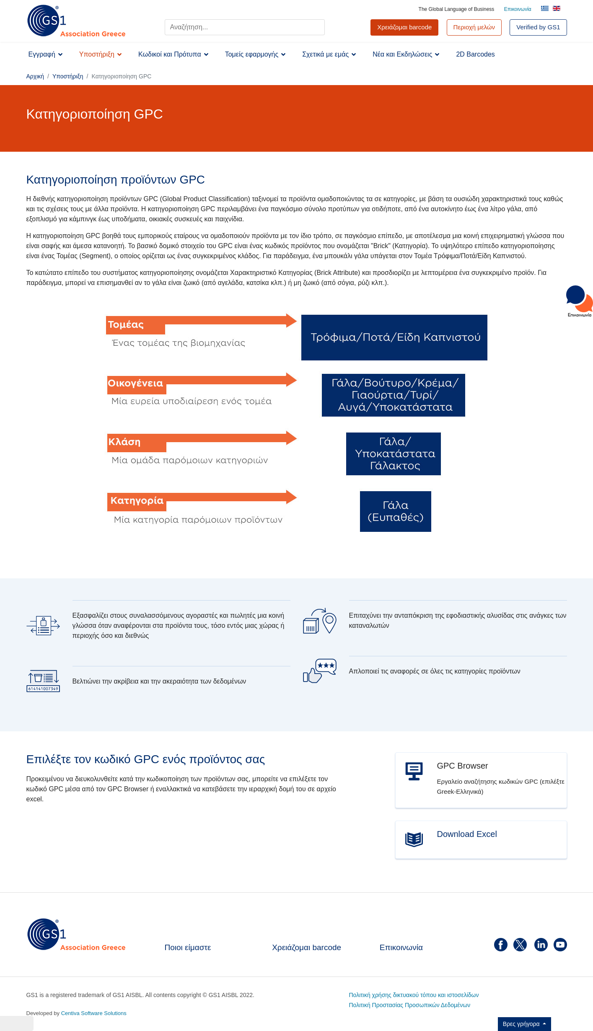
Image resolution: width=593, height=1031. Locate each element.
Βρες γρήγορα (522, 1024)
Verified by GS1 (538, 27)
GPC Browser (462, 765)
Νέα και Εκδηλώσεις (402, 54)
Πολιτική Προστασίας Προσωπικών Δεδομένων (410, 1005)
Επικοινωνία (517, 9)
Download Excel (467, 834)
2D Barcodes (475, 54)
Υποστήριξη (96, 54)
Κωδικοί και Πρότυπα (169, 54)
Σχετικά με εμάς (325, 54)
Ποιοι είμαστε (188, 947)
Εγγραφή (41, 54)
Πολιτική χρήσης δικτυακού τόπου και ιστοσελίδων (414, 995)
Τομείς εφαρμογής (252, 54)
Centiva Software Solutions (94, 1013)
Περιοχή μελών (474, 27)
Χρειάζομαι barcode (306, 947)
